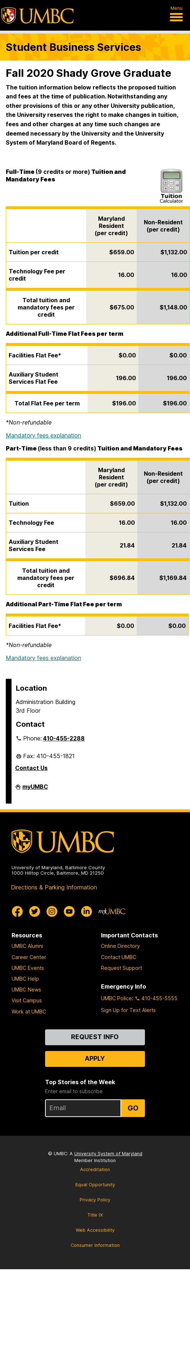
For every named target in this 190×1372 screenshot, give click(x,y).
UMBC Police (116, 998)
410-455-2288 (64, 738)
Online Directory (120, 946)
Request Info (95, 1037)
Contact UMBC (118, 957)
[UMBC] (37, 15)
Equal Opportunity (95, 1184)
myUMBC (35, 789)
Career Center (29, 957)
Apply (95, 1058)
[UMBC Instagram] (52, 911)
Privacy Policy (95, 1199)
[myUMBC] (112, 911)
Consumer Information (95, 1245)
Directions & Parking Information (54, 887)
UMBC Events (28, 968)
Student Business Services (73, 47)
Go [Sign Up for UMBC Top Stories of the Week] (133, 1108)
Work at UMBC (29, 1011)
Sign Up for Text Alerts (128, 1010)
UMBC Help (25, 979)
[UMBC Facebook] (17, 911)
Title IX (95, 1215)
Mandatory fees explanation (43, 435)
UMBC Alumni (27, 946)
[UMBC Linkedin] (86, 911)
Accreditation (95, 1169)
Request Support (121, 968)
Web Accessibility (95, 1230)
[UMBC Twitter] (35, 911)
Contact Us (31, 767)
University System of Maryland (108, 1153)
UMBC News (26, 989)
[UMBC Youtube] (69, 911)
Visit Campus (27, 1000)
